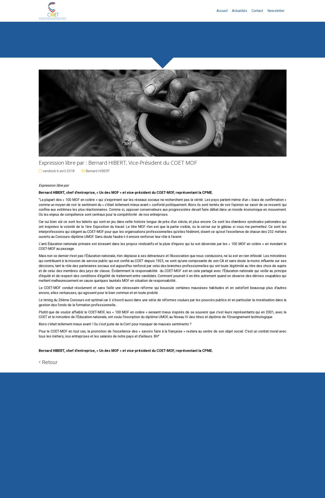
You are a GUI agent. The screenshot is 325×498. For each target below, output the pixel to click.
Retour (48, 362)
